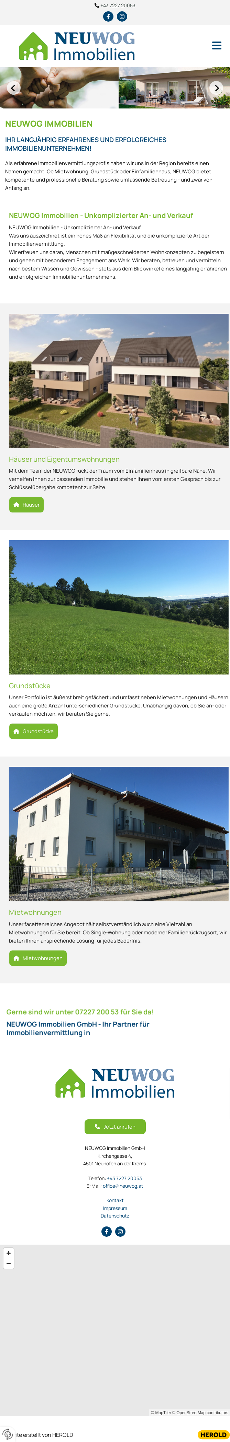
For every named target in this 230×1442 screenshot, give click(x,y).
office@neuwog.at (115, 1186)
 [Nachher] (216, 88)
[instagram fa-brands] (122, 16)
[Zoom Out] (8, 1263)
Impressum (115, 1208)
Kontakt (115, 1200)
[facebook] (108, 16)
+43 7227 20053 (117, 5)
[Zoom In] (8, 1253)
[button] (191, 46)
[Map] (115, 1330)
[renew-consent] (7, 1434)
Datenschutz (115, 1215)
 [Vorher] (14, 88)
